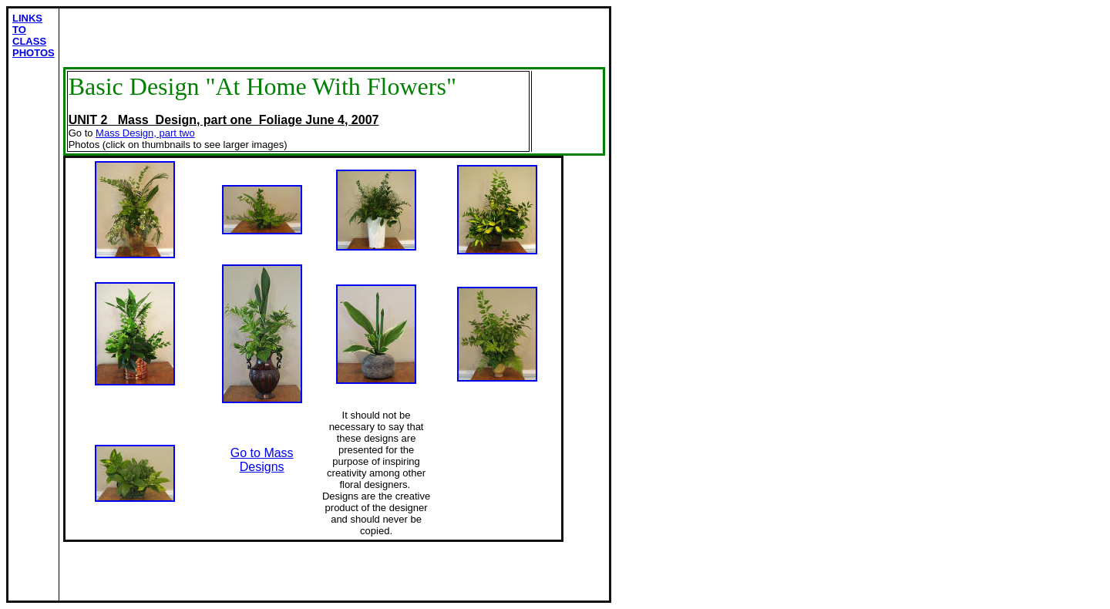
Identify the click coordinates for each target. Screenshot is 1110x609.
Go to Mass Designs (262, 459)
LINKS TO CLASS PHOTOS (33, 35)
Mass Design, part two (145, 133)
